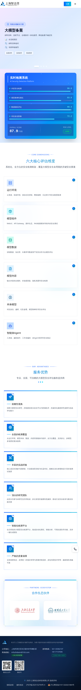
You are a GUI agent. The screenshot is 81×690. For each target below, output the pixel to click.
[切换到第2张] (41, 66)
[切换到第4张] (46, 66)
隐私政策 (10, 685)
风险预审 (29, 53)
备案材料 (9, 53)
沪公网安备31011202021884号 (61, 685)
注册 (67, 4)
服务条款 (19, 685)
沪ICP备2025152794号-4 (35, 685)
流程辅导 (19, 53)
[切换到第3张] (43, 66)
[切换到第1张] (36, 66)
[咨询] (75, 549)
